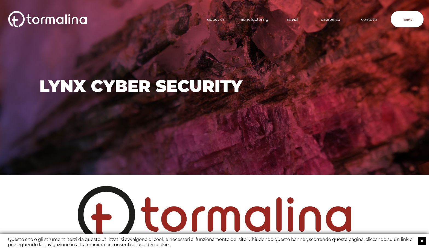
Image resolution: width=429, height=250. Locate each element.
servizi (292, 19)
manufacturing (254, 19)
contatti (369, 19)
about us (215, 19)
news (407, 19)
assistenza (330, 19)
